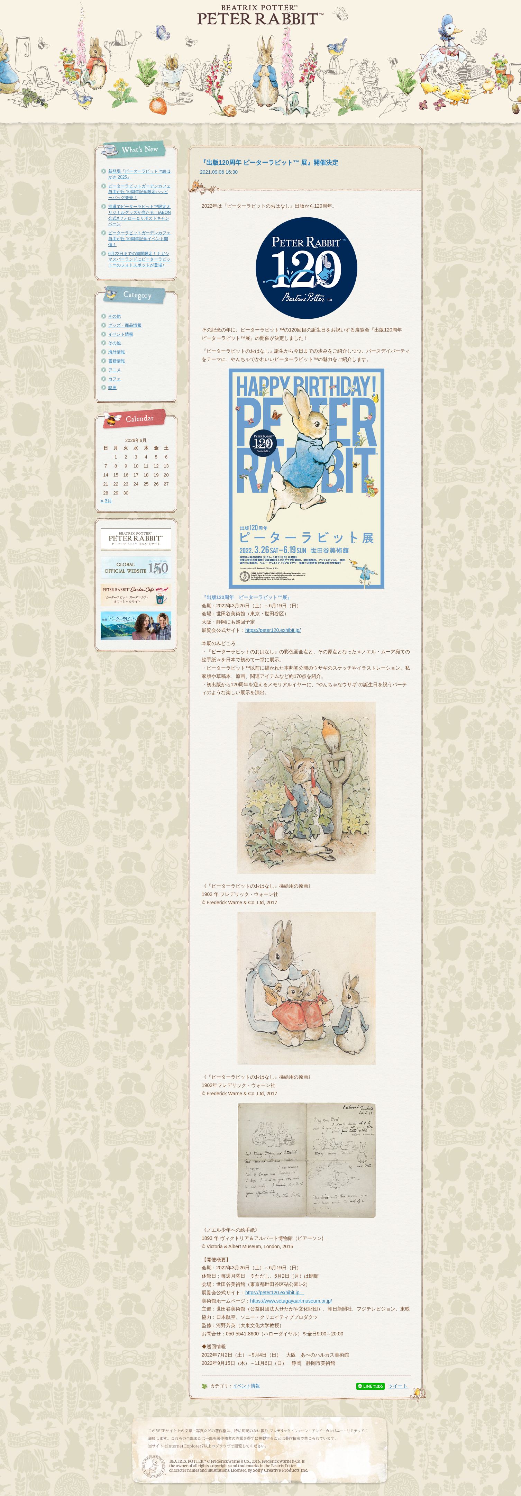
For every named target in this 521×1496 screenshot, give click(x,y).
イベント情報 (120, 334)
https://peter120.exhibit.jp (274, 1292)
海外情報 (116, 352)
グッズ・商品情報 (124, 325)
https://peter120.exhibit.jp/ (273, 630)
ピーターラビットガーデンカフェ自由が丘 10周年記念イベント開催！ (139, 238)
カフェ (114, 379)
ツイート (398, 1386)
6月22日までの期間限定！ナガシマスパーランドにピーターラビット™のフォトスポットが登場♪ (139, 259)
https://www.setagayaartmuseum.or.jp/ (291, 1301)
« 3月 (106, 501)
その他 (114, 316)
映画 (112, 387)
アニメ (114, 370)
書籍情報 (116, 361)
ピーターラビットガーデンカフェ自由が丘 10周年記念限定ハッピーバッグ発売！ (139, 192)
